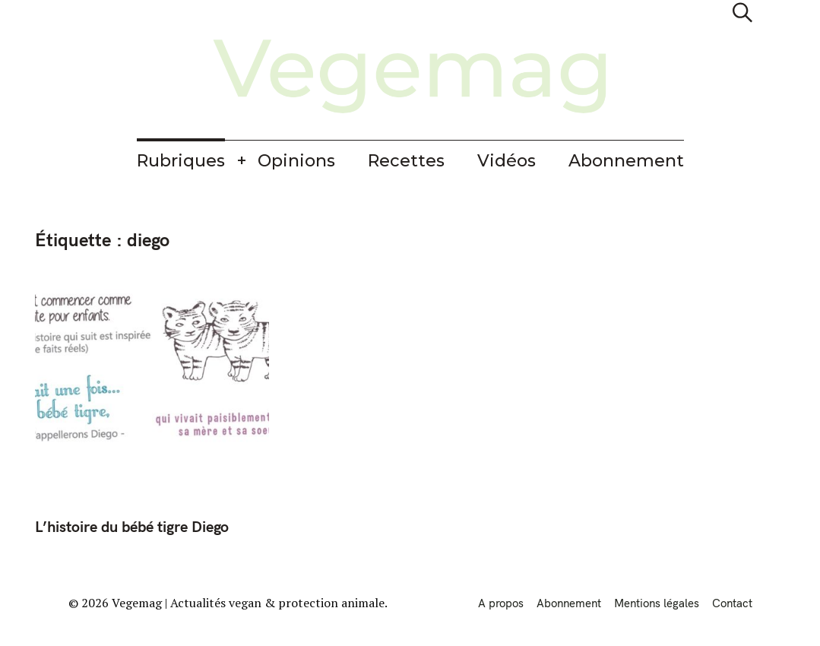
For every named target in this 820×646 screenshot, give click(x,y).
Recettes (406, 160)
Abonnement (626, 160)
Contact (732, 603)
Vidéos (506, 160)
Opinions (296, 160)
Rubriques (181, 160)
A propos (501, 603)
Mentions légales (656, 603)
